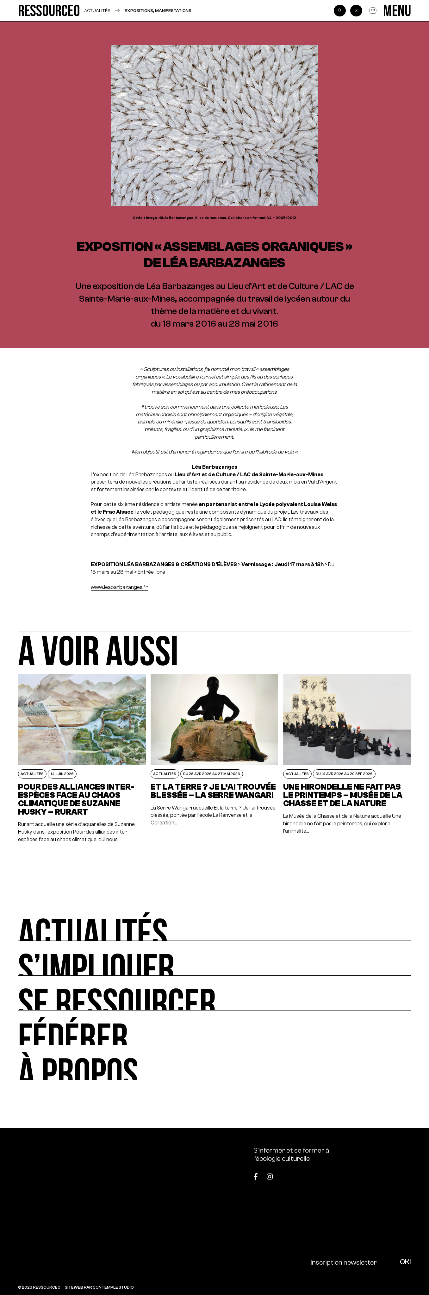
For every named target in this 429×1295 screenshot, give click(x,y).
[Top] (383, 1173)
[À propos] (214, 1062)
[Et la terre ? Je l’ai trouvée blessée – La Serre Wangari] (215, 758)
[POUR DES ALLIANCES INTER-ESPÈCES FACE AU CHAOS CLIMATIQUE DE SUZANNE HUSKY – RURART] (82, 758)
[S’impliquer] (214, 958)
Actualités (97, 10)
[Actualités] (214, 923)
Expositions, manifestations (158, 10)
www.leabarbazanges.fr (119, 587)
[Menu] (397, 10)
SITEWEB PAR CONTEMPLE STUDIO (99, 1287)
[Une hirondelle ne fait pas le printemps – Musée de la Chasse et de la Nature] (347, 758)
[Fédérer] (214, 1027)
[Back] (356, 11)
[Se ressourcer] (214, 993)
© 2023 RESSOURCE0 (39, 1287)
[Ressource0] (49, 10)
